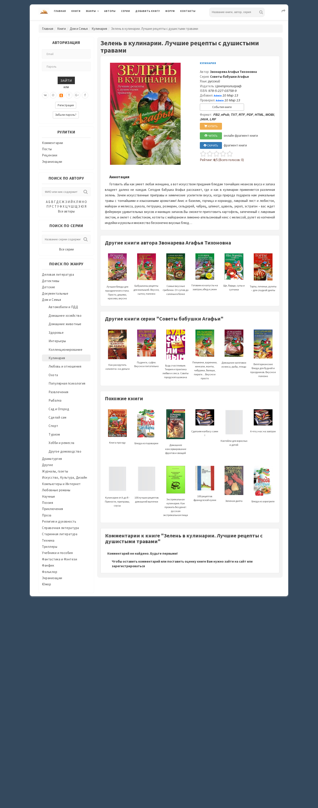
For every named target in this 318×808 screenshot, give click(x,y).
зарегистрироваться (128, 566)
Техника (48, 540)
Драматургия (52, 459)
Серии (125, 11)
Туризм (54, 434)
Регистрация (66, 105)
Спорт (53, 426)
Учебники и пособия (57, 553)
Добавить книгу (147, 11)
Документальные (55, 293)
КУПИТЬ (211, 126)
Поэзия (47, 503)
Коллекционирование (65, 349)
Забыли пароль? (65, 115)
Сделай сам (57, 417)
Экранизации (52, 161)
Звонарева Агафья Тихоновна (233, 72)
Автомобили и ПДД (63, 307)
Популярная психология (67, 383)
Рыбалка (55, 400)
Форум (170, 11)
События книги (222, 107)
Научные (48, 496)
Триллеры (49, 546)
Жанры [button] (91, 11)
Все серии (66, 249)
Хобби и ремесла (61, 443)
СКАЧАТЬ (211, 145)
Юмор (46, 584)
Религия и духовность (59, 521)
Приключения (52, 509)
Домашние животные (65, 324)
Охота (53, 375)
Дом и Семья (79, 29)
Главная (60, 11)
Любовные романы (56, 490)
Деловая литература (58, 274)
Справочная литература (60, 528)
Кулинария (99, 29)
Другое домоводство (65, 451)
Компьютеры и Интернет (61, 484)
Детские (48, 287)
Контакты (188, 11)
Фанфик (48, 565)
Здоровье (56, 332)
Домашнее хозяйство (65, 315)
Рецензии (49, 155)
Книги (76, 11)
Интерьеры (57, 341)
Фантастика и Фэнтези (59, 559)
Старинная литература (59, 534)
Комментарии (52, 143)
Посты (47, 149)
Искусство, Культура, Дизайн (64, 477)
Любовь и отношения (65, 366)
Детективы (50, 281)
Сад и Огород (59, 409)
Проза (46, 515)
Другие (47, 465)
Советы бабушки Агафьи (229, 76)
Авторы (110, 11)
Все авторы (66, 211)
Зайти (66, 80)
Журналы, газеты (55, 471)
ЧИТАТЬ (211, 136)
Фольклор (49, 572)
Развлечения (58, 392)
